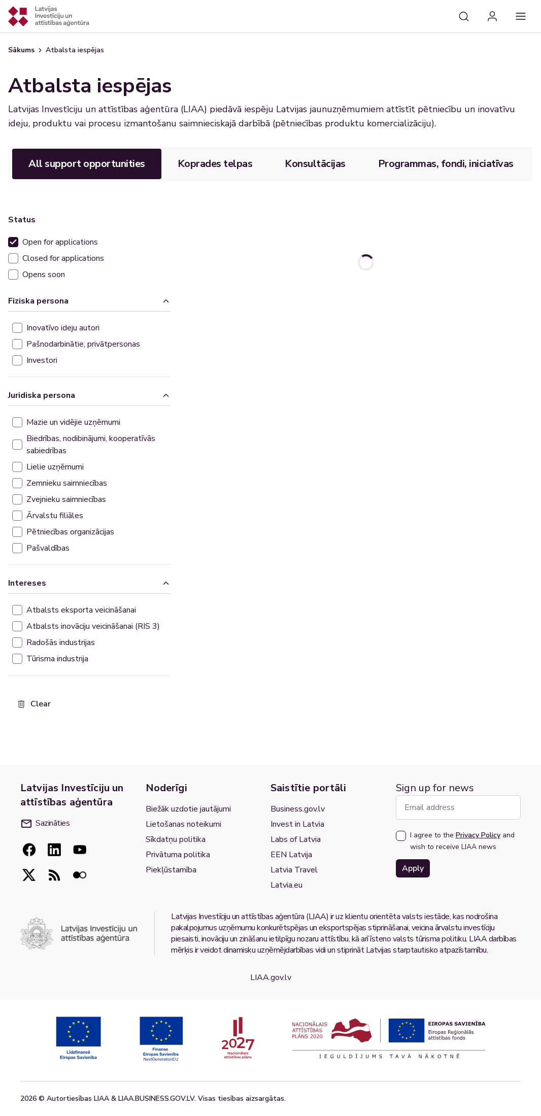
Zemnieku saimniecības (66, 483)
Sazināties (45, 823)
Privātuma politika (178, 854)
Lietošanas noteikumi (183, 824)
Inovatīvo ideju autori (62, 327)
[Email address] (458, 807)
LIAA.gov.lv (270, 977)
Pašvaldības (48, 548)
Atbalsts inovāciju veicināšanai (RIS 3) (93, 626)
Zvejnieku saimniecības (66, 499)
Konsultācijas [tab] (315, 164)
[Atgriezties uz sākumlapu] (48, 16)
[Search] (464, 16)
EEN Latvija (291, 854)
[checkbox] (13, 242)
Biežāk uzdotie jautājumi (188, 809)
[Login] (492, 16)
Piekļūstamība (171, 869)
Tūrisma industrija (57, 658)
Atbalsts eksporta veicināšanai (81, 610)
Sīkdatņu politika (176, 839)
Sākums (21, 50)
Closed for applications (63, 258)
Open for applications (60, 242)
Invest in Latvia (297, 824)
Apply (413, 868)
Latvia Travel (294, 869)
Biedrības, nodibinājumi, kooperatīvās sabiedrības (90, 444)
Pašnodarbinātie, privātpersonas (83, 344)
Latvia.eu (286, 885)
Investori (41, 360)
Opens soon (43, 274)
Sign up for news (435, 788)
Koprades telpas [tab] (215, 164)
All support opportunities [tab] (86, 164)
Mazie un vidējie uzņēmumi (73, 422)
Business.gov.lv (297, 809)
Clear (33, 703)
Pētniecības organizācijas (70, 531)
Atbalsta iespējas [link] (75, 50)
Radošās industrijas (60, 642)
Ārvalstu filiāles (54, 515)
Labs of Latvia (295, 839)
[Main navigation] (521, 16)
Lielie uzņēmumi (55, 466)
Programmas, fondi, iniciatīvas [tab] (446, 164)
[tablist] (270, 164)
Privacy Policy (478, 835)
